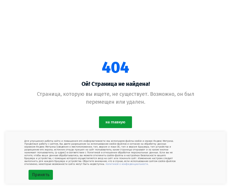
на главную (115, 122)
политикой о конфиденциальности (127, 164)
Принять (41, 174)
